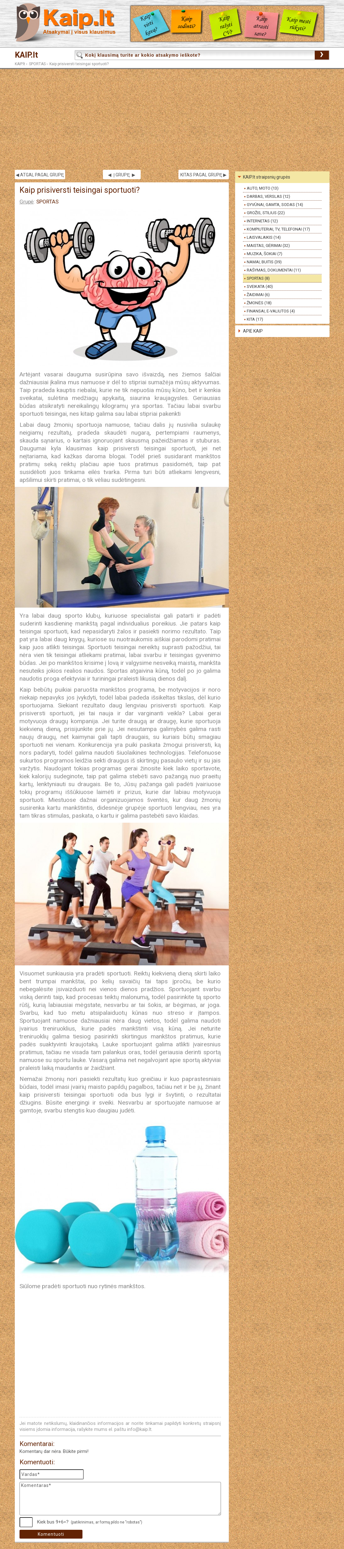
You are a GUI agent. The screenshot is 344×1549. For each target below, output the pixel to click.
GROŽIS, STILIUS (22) (266, 212)
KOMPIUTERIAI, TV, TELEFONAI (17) (278, 229)
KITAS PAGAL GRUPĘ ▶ (203, 174)
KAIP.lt (26, 55)
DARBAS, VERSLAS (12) (268, 196)
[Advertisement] (172, 119)
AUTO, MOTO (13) (263, 188)
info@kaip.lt (139, 1429)
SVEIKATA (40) (260, 286)
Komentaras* (120, 1498)
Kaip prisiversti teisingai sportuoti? (79, 64)
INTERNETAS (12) (262, 221)
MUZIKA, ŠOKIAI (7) (265, 253)
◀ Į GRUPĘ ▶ (121, 174)
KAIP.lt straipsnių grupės (266, 177)
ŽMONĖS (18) (259, 302)
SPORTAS (37, 64)
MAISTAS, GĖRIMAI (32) (268, 245)
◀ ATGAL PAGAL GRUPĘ (40, 174)
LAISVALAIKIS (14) (264, 237)
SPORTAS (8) (258, 278)
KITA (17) (255, 319)
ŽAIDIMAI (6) (258, 294)
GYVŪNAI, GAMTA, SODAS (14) (275, 204)
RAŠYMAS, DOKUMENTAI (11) (274, 270)
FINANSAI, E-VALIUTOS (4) (271, 311)
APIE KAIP (253, 331)
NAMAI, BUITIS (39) (264, 262)
